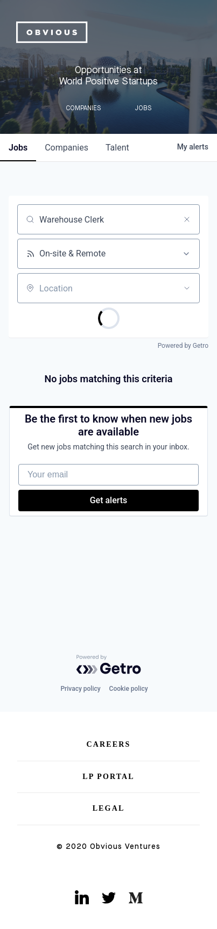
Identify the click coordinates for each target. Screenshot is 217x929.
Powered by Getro (183, 345)
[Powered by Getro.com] (108, 664)
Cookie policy (128, 688)
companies (66, 147)
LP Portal (108, 777)
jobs (18, 147)
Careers (109, 744)
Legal (109, 808)
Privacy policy (80, 688)
